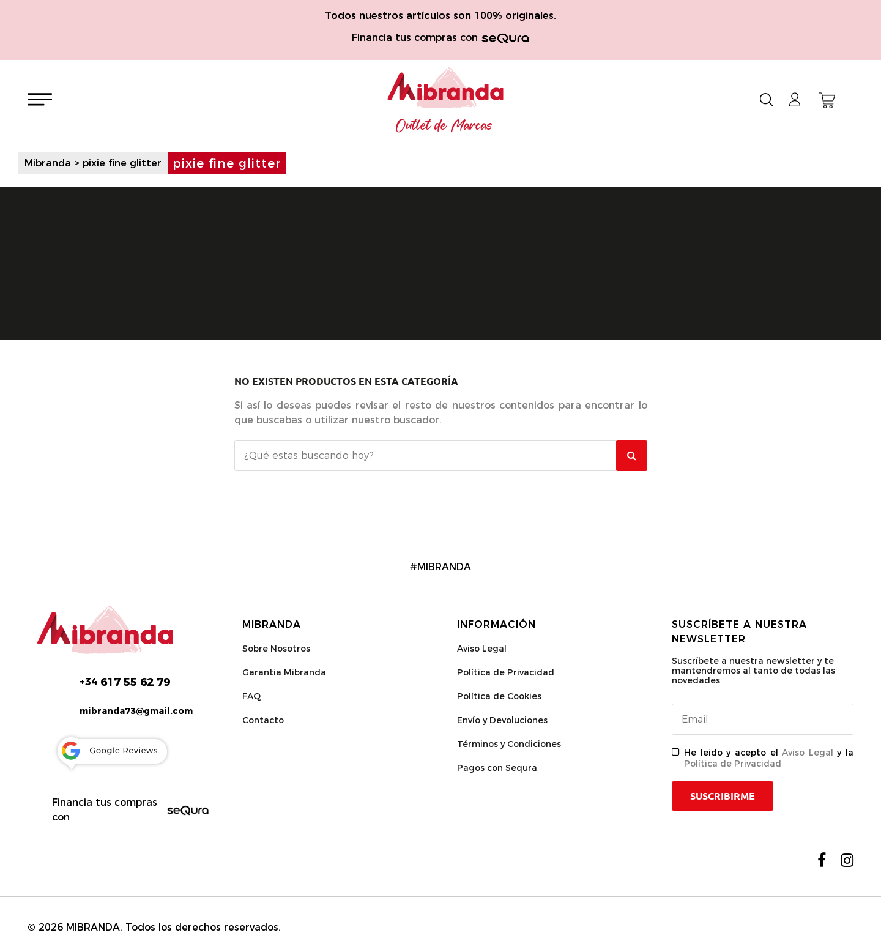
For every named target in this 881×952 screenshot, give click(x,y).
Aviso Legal (482, 648)
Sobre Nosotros (276, 648)
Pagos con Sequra (497, 767)
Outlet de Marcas (444, 126)
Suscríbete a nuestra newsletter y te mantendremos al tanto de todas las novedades (753, 670)
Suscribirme (722, 795)
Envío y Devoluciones (502, 720)
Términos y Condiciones (509, 743)
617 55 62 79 (125, 682)
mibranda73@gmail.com (136, 710)
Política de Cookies (499, 696)
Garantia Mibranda (284, 672)
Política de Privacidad (505, 672)
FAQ (251, 696)
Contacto (263, 720)
